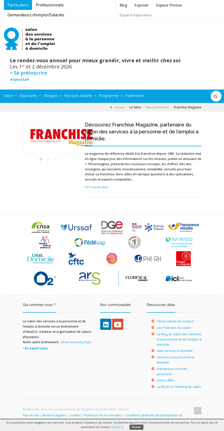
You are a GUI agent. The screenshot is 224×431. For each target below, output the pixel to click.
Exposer (141, 4)
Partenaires (135, 95)
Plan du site (31, 415)
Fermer (136, 427)
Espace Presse (169, 4)
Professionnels (50, 5)
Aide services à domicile (175, 350)
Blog (123, 4)
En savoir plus (97, 187)
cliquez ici (117, 427)
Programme (111, 95)
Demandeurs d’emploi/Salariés (35, 15)
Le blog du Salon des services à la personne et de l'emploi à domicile (179, 339)
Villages (52, 95)
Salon (10, 95)
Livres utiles (166, 380)
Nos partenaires (157, 107)
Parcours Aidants (80, 95)
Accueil (117, 107)
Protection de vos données (103, 415)
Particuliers (18, 5)
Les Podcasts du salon (174, 327)
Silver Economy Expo (76, 342)
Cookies (74, 415)
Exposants (30, 95)
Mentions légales (54, 415)
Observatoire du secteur (175, 321)
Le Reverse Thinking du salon (179, 386)
